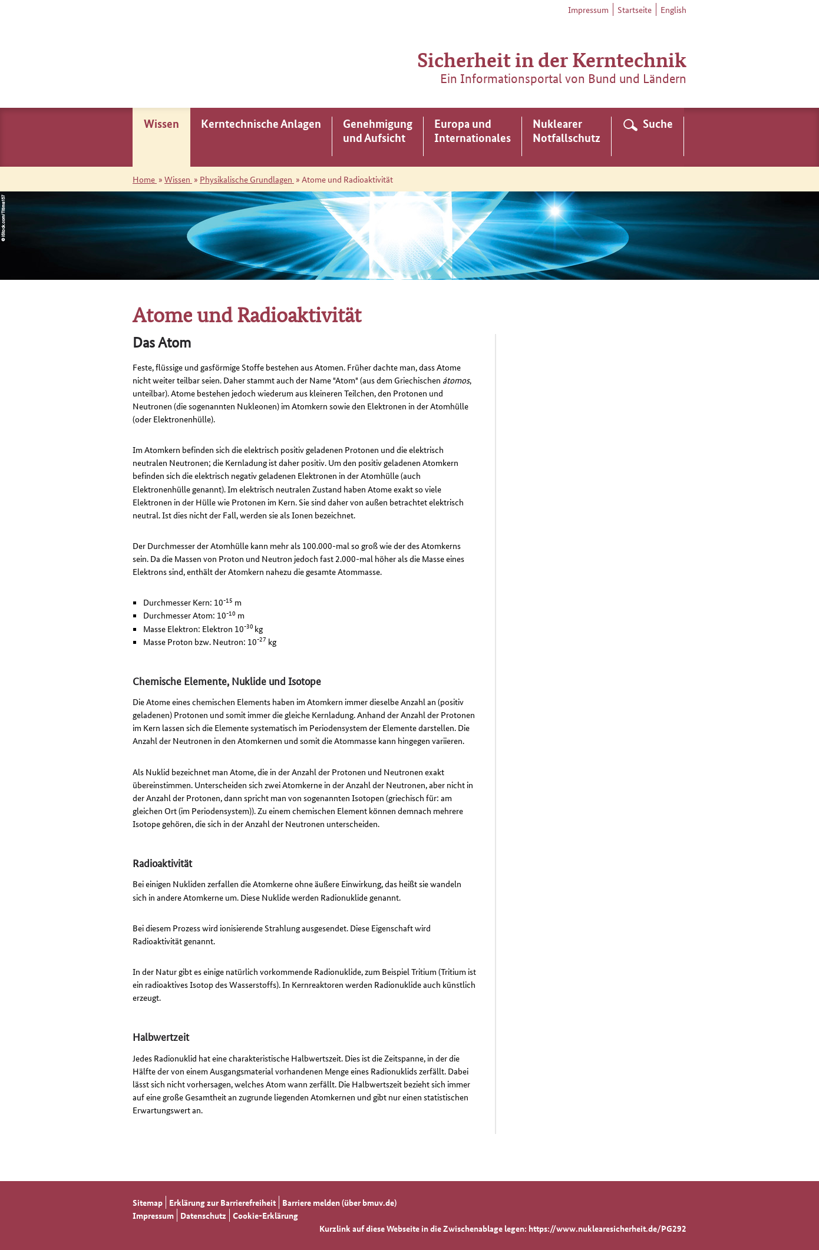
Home (145, 179)
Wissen (178, 179)
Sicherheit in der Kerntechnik (551, 58)
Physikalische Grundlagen (247, 179)
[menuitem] (161, 137)
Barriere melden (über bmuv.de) (339, 1202)
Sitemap (148, 1202)
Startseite (634, 9)
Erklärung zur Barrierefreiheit (222, 1202)
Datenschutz (203, 1215)
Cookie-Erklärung (265, 1215)
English (673, 9)
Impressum (588, 9)
